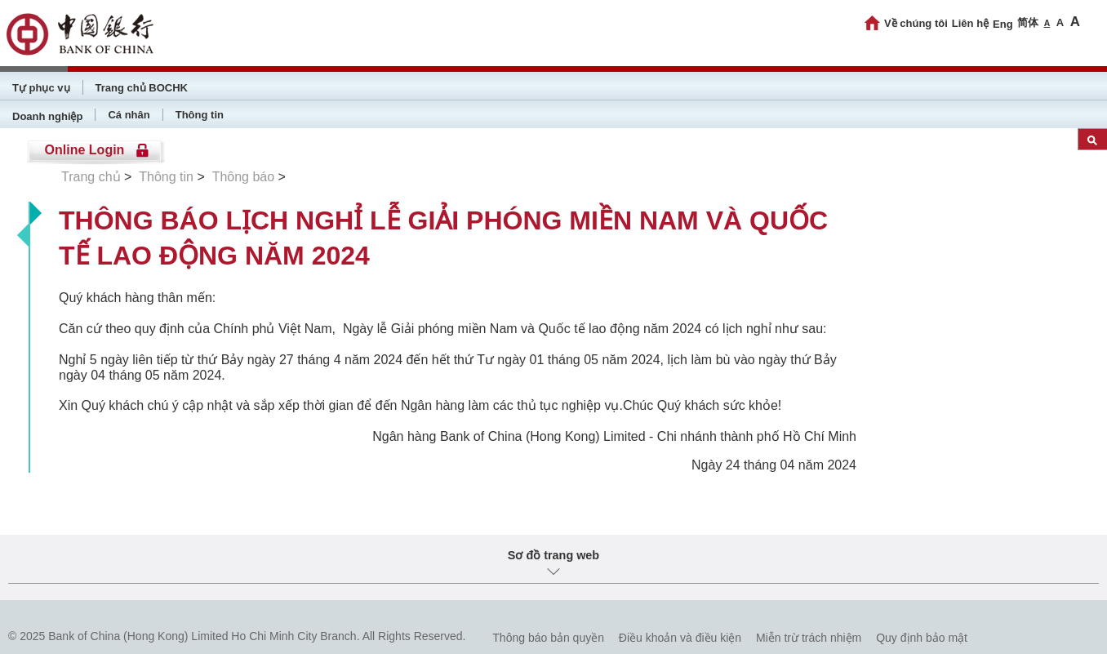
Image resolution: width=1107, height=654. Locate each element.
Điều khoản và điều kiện (680, 637)
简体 (1027, 22)
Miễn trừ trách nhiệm (808, 637)
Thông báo (243, 177)
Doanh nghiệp (47, 116)
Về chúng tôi (916, 23)
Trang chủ (91, 177)
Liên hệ (970, 23)
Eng (1003, 24)
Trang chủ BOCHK (142, 88)
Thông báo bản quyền (548, 637)
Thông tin (200, 115)
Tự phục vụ (41, 88)
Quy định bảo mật (921, 637)
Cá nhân (128, 115)
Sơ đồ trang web (553, 555)
